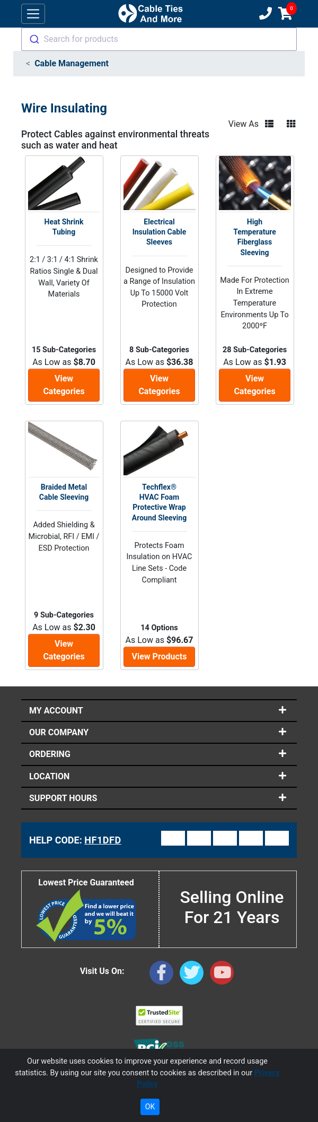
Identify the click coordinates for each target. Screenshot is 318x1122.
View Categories (63, 384)
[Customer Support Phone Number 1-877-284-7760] (264, 14)
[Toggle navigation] (33, 14)
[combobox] (159, 39)
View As (243, 124)
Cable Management (71, 63)
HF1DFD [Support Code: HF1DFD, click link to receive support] (102, 840)
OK (150, 1106)
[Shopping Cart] (285, 14)
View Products (159, 656)
